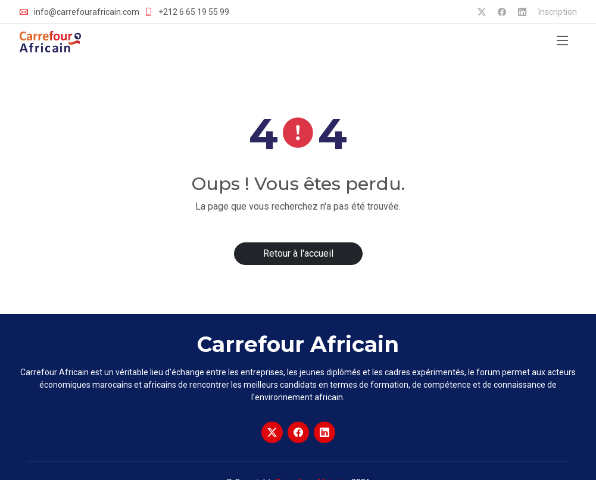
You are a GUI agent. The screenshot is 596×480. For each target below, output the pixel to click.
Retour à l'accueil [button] (298, 253)
